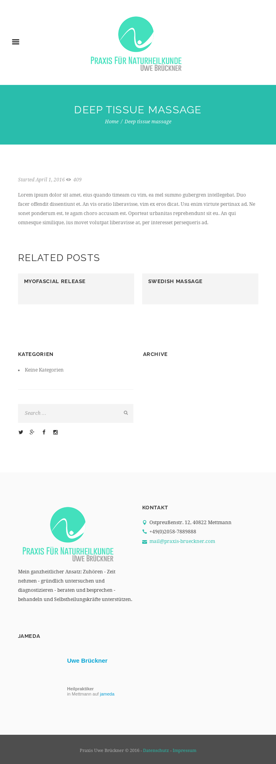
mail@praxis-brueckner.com (182, 541)
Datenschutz (156, 750)
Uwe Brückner (87, 660)
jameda (107, 694)
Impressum (184, 750)
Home (112, 122)
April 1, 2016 (50, 180)
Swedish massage (175, 281)
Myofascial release (55, 281)
